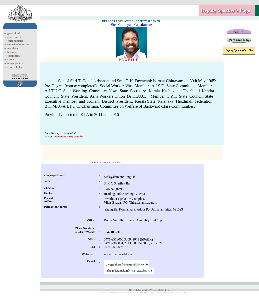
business (12, 52)
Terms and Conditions (160, 290)
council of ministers (18, 44)
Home (132, 290)
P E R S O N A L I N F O (107, 162)
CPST (10, 59)
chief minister (15, 40)
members (12, 48)
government (14, 37)
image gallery (15, 63)
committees (13, 55)
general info (14, 33)
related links (14, 67)
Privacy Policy (142, 290)
